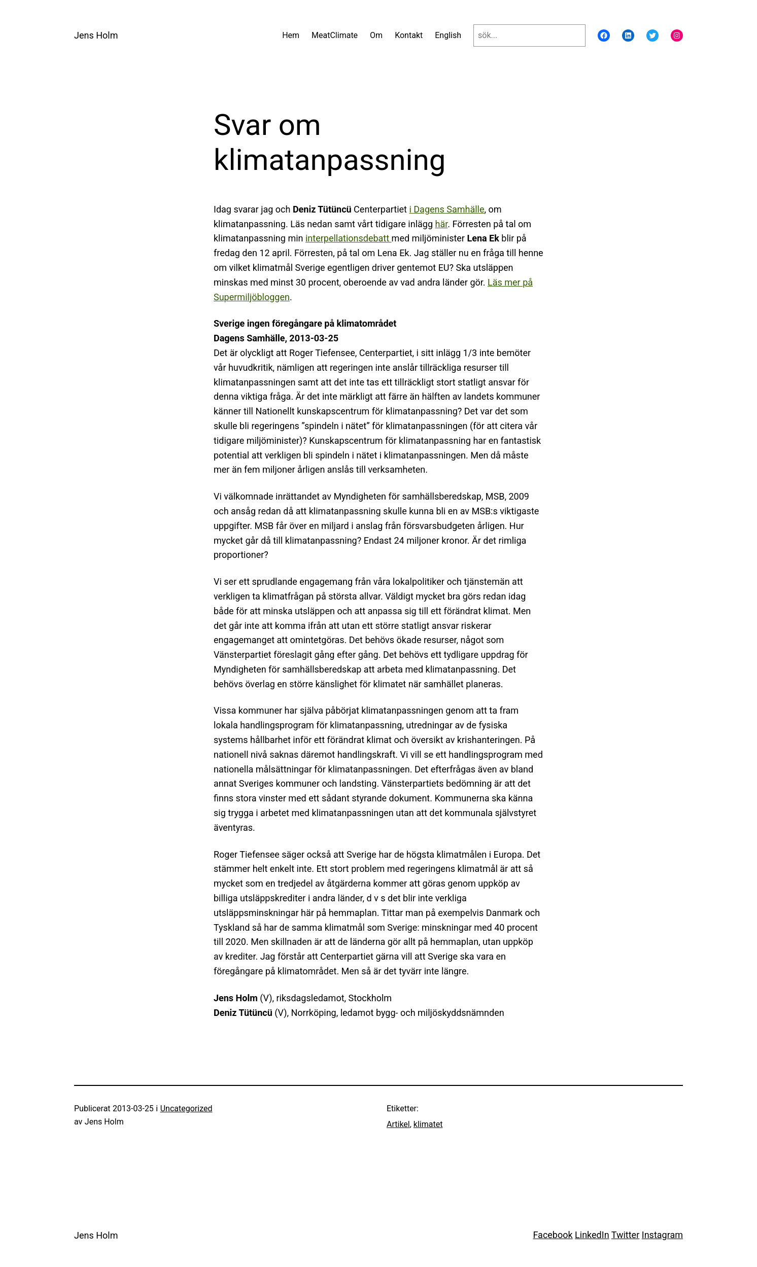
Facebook (552, 1234)
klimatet (428, 1124)
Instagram (662, 1234)
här (441, 224)
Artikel (398, 1124)
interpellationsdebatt (348, 238)
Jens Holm (96, 35)
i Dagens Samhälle (446, 209)
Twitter (625, 1234)
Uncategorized (186, 1108)
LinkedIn (592, 1234)
